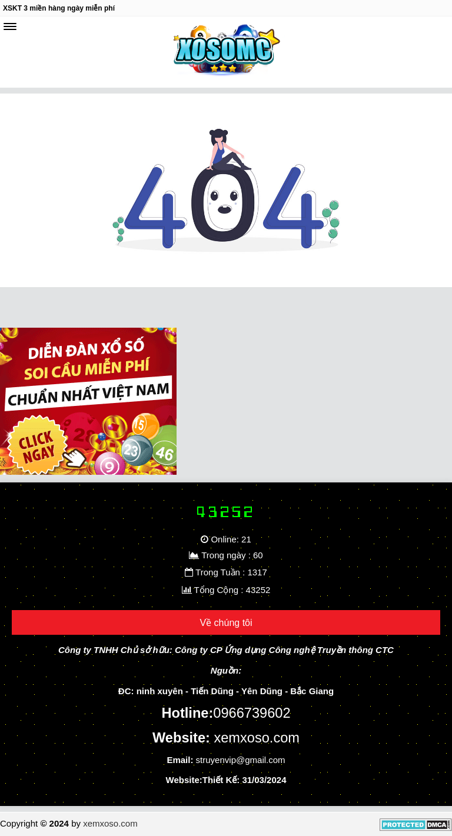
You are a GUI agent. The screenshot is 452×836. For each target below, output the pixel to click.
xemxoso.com (110, 823)
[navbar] (10, 26)
